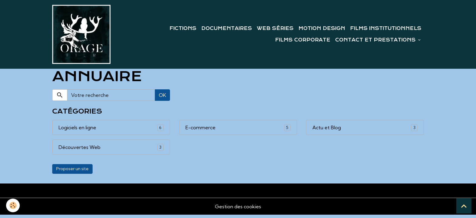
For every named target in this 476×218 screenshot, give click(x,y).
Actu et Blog (326, 127)
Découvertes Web (79, 147)
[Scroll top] (463, 205)
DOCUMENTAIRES (226, 28)
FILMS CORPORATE (302, 40)
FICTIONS (182, 28)
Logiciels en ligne (77, 127)
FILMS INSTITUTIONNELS (385, 28)
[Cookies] (13, 205)
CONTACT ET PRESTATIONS (376, 40)
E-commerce (200, 127)
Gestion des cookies (238, 206)
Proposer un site (72, 168)
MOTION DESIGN (321, 28)
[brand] (81, 34)
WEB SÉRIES (275, 28)
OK (162, 95)
